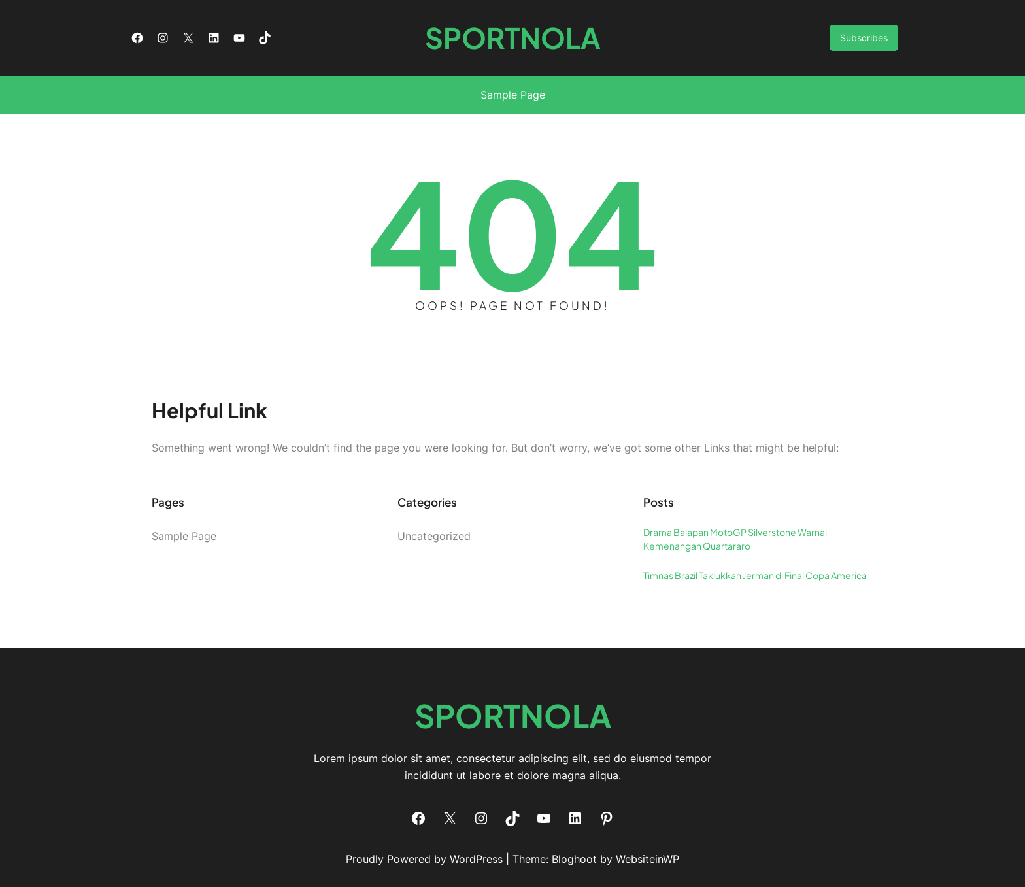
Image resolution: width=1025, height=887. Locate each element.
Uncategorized (434, 536)
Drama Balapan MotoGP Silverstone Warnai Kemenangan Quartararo (735, 539)
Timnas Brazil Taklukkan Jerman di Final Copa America (755, 575)
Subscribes (864, 37)
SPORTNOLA (513, 38)
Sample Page (512, 95)
